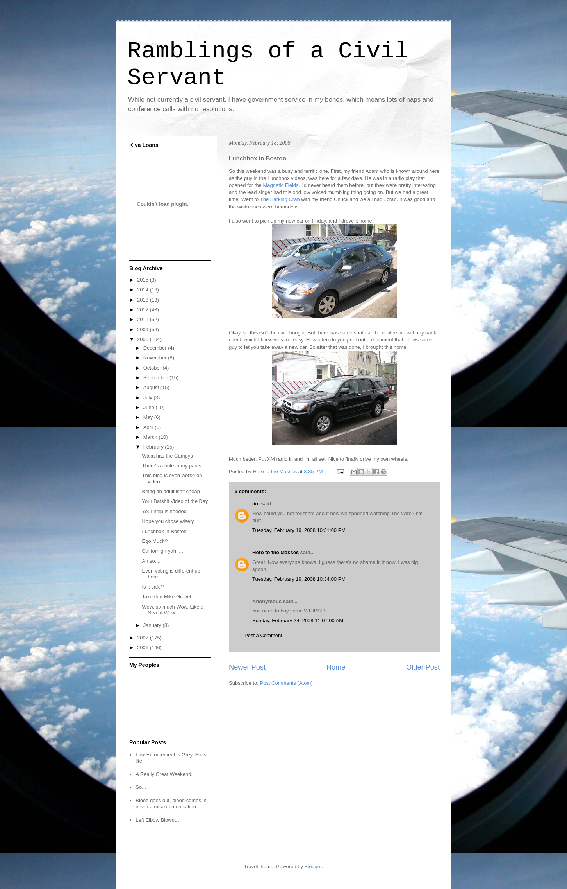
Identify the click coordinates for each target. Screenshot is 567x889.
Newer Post (247, 667)
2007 (143, 638)
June (149, 407)
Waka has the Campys (167, 456)
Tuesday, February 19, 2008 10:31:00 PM (299, 530)
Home (336, 667)
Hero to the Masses (275, 552)
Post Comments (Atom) (286, 683)
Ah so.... (151, 561)
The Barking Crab (280, 199)
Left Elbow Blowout (157, 820)
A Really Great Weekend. (164, 774)
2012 (143, 309)
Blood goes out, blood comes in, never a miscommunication (172, 803)
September (156, 378)
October (153, 368)
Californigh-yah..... (162, 551)
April (149, 427)
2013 (143, 300)
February (154, 447)
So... (141, 787)
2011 (143, 319)
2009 (143, 329)
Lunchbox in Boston (164, 531)
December (155, 348)
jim (256, 503)
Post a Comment (263, 635)
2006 (143, 647)
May (148, 417)
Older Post (423, 667)
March (151, 437)
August (151, 387)
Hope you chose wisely (168, 521)
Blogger (313, 866)
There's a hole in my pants (171, 466)
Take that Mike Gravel (166, 597)
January (153, 625)
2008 (143, 339)
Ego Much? (155, 541)
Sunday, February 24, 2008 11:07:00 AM (297, 620)
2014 (143, 290)
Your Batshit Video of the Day (175, 501)
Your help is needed (164, 511)
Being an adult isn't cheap (171, 491)
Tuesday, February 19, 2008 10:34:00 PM (299, 579)
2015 (143, 280)
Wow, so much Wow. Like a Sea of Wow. (172, 610)
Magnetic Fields (280, 185)
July (148, 397)
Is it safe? (153, 587)
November (155, 358)
